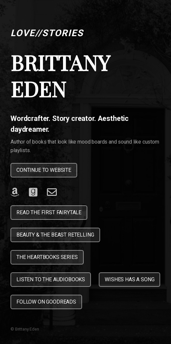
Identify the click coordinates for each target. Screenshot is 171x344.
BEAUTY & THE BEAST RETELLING (55, 235)
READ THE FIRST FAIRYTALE (48, 212)
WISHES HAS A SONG (129, 279)
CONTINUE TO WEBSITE (43, 170)
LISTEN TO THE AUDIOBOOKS (50, 279)
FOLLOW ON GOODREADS (46, 302)
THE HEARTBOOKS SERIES (47, 257)
